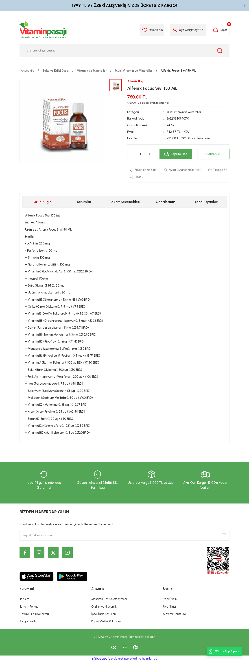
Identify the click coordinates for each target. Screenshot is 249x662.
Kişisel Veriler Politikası (106, 621)
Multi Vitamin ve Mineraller (184, 112)
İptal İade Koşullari (103, 614)
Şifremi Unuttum (174, 614)
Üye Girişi (169, 606)
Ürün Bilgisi (43, 202)
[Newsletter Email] (124, 535)
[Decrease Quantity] (131, 154)
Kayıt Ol (197, 30)
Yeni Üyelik (170, 599)
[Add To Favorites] (143, 170)
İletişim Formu (29, 606)
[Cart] (219, 30)
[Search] (124, 50)
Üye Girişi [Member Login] (184, 30)
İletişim (24, 599)
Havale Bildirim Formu (34, 614)
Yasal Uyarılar (206, 202)
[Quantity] (140, 154)
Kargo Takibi (28, 621)
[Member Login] (173, 30)
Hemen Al (213, 154)
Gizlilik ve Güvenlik (104, 606)
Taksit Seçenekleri (124, 202)
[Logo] (43, 30)
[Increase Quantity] (149, 154)
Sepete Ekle (176, 154)
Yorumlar (83, 202)
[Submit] (224, 535)
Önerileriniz (165, 202)
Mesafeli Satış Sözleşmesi (109, 599)
